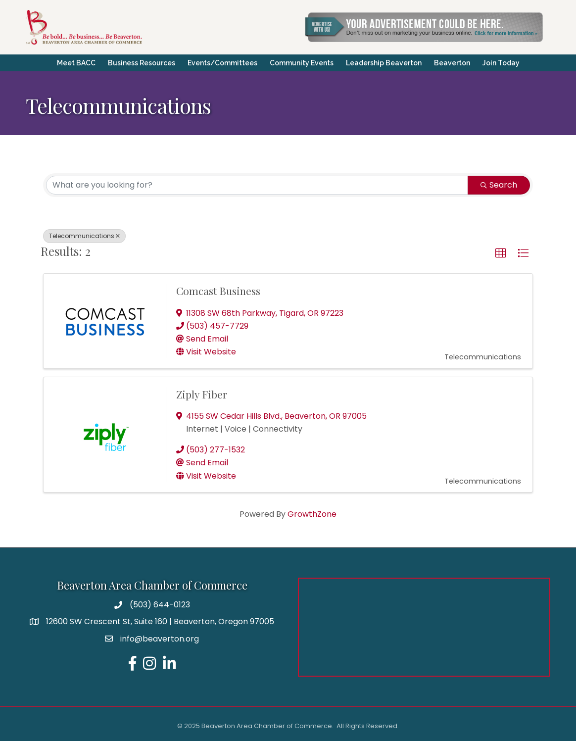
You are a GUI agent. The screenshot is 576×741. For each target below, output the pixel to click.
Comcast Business (218, 290)
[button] (501, 253)
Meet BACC (76, 63)
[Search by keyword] (257, 185)
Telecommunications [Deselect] (84, 236)
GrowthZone (312, 514)
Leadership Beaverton (384, 63)
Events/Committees (222, 63)
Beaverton (452, 63)
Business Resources (141, 63)
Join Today (501, 63)
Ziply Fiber (202, 394)
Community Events (302, 63)
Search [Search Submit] (498, 185)
